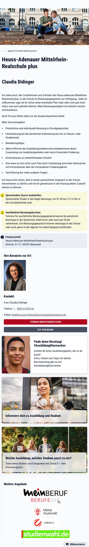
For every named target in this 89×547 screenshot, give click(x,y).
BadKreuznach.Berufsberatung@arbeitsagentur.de (39, 314)
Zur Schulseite (45, 329)
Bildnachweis (77, 544)
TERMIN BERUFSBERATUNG (45, 321)
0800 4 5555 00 (25, 308)
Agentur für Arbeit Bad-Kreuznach (22, 51)
